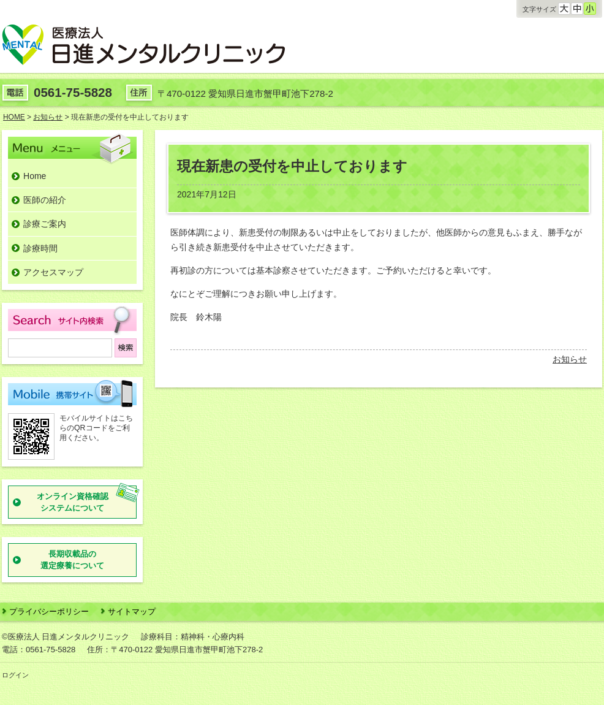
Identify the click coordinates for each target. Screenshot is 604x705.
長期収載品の (72, 560)
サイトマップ (132, 611)
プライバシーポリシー (49, 611)
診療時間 (40, 248)
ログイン (15, 675)
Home (34, 176)
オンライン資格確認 (72, 503)
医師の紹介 (44, 200)
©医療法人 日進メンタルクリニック (65, 636)
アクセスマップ (53, 272)
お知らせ (570, 359)
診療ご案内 (44, 224)
